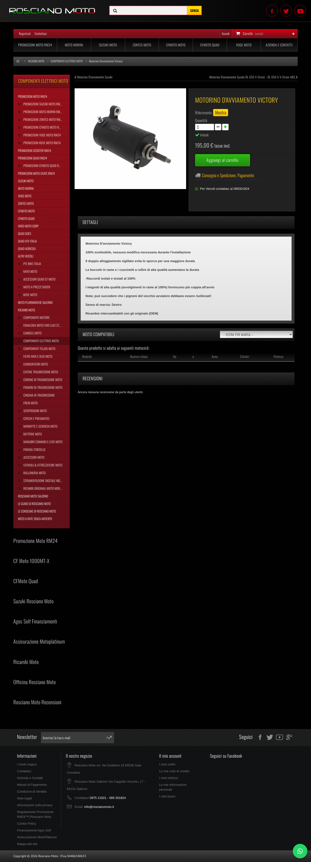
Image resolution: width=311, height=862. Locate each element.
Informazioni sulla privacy (34, 805)
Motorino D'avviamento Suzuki (93, 77)
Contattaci (41, 33)
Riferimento (203, 112)
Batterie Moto (32, 433)
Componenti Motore (36, 317)
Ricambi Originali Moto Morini (43, 488)
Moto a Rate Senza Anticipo (35, 518)
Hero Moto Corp (28, 226)
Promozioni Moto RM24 (35, 45)
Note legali (24, 798)
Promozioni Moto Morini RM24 (43, 111)
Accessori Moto (33, 457)
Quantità (201, 120)
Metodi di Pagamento (32, 785)
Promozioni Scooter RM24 (34, 150)
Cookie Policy (26, 823)
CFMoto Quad (209, 45)
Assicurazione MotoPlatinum (37, 837)
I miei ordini (167, 764)
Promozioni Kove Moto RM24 (41, 142)
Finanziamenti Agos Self (34, 830)
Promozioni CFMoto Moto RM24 (43, 127)
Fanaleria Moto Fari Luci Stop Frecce (46, 325)
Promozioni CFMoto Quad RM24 (43, 165)
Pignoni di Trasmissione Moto (42, 387)
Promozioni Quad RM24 (32, 158)
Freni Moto (30, 402)
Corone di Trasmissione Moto (42, 379)
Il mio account (170, 756)
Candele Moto (32, 333)
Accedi (226, 33)
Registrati (25, 33)
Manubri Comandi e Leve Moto (42, 441)
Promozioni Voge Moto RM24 (42, 135)
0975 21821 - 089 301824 (108, 798)
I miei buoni (167, 796)
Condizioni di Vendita (31, 791)
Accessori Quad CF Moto (39, 279)
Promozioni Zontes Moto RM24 (43, 119)
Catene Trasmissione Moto (40, 371)
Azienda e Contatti (279, 45)
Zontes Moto (142, 45)
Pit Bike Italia (32, 263)
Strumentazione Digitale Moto (43, 480)
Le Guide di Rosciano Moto (34, 503)
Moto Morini (74, 45)
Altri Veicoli (25, 256)
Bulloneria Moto (34, 472)
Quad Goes (24, 233)
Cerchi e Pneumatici (36, 418)
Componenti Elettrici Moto (41, 340)
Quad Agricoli (27, 248)
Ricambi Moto (26, 309)
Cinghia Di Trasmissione (39, 395)
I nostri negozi (27, 764)
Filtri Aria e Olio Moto (37, 356)
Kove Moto (30, 294)
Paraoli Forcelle (34, 449)
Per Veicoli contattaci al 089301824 (224, 189)
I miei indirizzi (168, 778)
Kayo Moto (30, 271)
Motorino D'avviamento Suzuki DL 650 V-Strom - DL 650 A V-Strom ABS (253, 77)
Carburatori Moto (35, 364)
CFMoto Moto (176, 45)
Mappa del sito (27, 844)
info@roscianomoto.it (99, 807)
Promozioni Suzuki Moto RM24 (43, 103)
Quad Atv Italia (27, 241)
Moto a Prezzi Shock (36, 286)
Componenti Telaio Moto (39, 348)
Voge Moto (243, 45)
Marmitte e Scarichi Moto (40, 426)
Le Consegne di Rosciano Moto (37, 511)
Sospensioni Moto (35, 410)
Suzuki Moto (108, 45)
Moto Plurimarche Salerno (35, 302)
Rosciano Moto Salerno (33, 496)
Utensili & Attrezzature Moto (42, 465)
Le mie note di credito (174, 771)
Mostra (220, 112)
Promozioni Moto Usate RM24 (36, 173)
